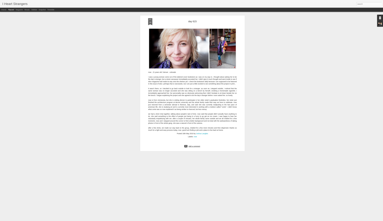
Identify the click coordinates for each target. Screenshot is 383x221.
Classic (3, 10)
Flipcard (11, 10)
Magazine (19, 10)
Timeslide (50, 10)
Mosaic (27, 10)
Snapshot (42, 10)
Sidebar (34, 10)
